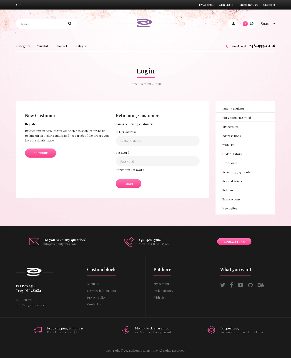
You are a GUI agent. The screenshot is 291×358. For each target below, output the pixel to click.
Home (133, 84)
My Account (206, 4)
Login (158, 84)
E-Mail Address (126, 132)
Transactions (231, 199)
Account (145, 84)
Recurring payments (236, 172)
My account (161, 284)
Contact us (94, 304)
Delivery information (101, 290)
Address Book (231, 136)
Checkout (269, 4)
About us (93, 284)
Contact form (234, 241)
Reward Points (232, 181)
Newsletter (229, 208)
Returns (227, 190)
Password (122, 152)
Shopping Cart (249, 4)
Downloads (230, 163)
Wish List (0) (226, 4)
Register (238, 108)
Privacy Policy (96, 297)
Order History (232, 154)
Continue (41, 153)
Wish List (228, 145)
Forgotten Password (130, 170)
